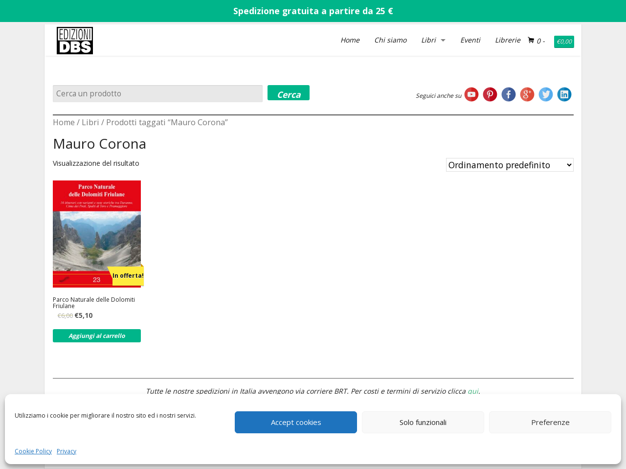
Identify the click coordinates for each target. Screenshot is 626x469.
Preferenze (550, 422)
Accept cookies (296, 422)
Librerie (507, 40)
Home (349, 40)
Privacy (66, 451)
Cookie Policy (33, 451)
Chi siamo (390, 40)
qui (473, 391)
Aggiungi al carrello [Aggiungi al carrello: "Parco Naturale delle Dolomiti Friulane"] (96, 336)
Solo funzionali (423, 422)
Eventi (470, 40)
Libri (428, 40)
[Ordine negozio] (510, 165)
